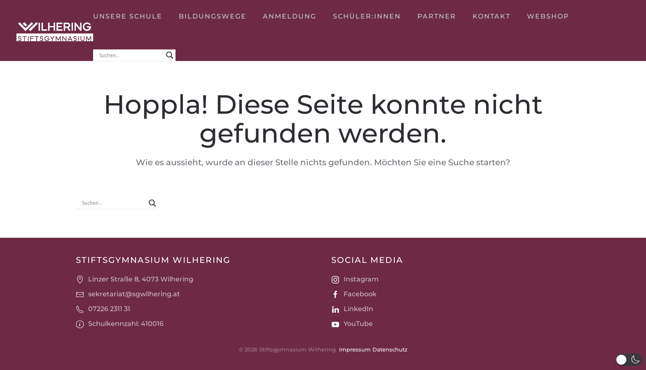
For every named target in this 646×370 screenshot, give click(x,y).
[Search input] (130, 55)
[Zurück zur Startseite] (54, 30)
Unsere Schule (127, 16)
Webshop (548, 16)
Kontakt (491, 16)
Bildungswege (212, 16)
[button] (629, 360)
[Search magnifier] (170, 55)
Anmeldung (289, 16)
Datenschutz (389, 349)
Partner (436, 16)
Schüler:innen (367, 16)
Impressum (354, 349)
